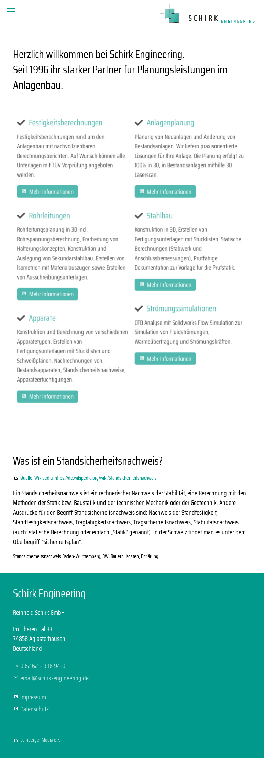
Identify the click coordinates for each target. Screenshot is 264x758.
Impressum (33, 697)
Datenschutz (34, 709)
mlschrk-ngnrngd (54, 678)
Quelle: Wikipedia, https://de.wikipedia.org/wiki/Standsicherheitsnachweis (88, 478)
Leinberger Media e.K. (40, 740)
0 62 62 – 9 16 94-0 (42, 665)
